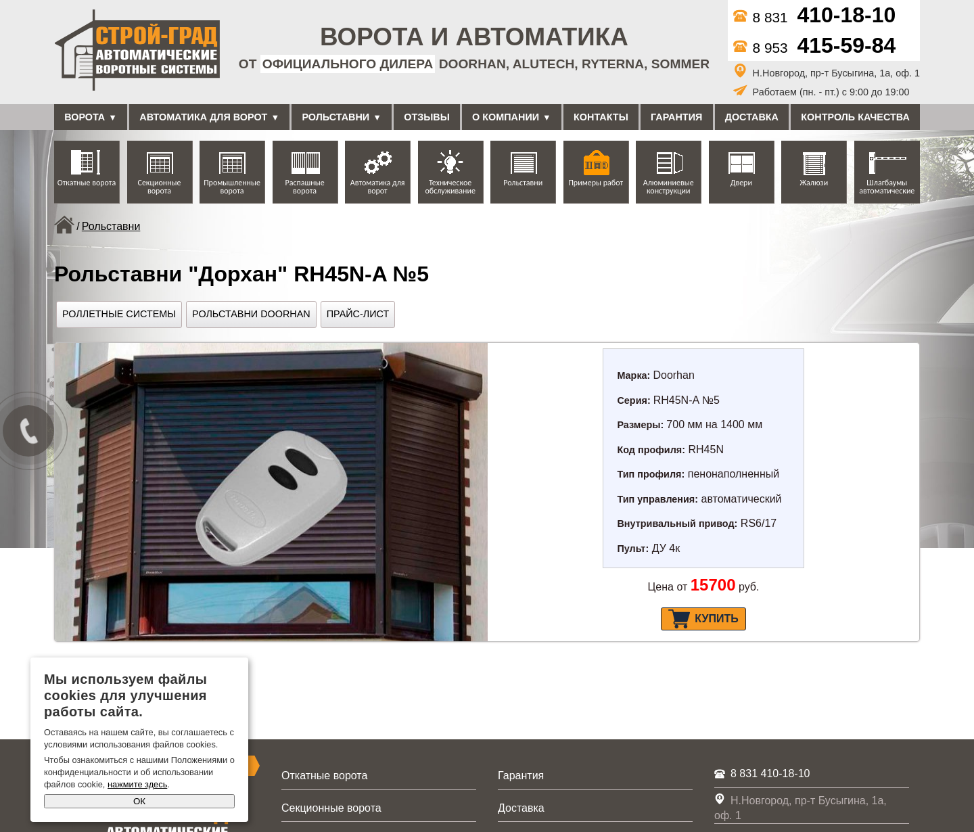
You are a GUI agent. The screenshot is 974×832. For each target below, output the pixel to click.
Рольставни (335, 117)
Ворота (84, 117)
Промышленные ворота (232, 186)
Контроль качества (855, 117)
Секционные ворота (159, 186)
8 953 (814, 47)
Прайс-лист (358, 313)
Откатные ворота (86, 182)
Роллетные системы (119, 313)
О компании (505, 117)
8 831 (814, 17)
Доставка (752, 117)
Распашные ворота (305, 186)
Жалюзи (813, 182)
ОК (139, 801)
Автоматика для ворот (203, 117)
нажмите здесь (137, 784)
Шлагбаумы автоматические (886, 186)
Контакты (601, 117)
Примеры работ (595, 182)
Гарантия (676, 117)
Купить (703, 619)
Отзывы (427, 117)
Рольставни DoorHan (251, 313)
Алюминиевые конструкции (668, 186)
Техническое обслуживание (450, 186)
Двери (741, 182)
